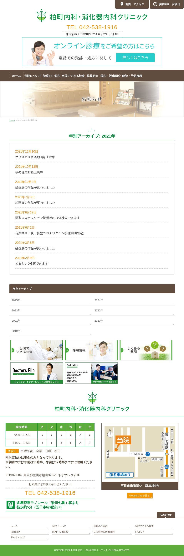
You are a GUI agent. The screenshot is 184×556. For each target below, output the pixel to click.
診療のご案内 (101, 526)
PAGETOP (166, 515)
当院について (59, 526)
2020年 (99, 320)
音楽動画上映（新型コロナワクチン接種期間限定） (50, 233)
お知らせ (139, 531)
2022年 (99, 310)
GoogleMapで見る (139, 495)
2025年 (16, 300)
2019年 (16, 330)
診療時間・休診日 (166, 4)
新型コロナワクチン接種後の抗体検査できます (47, 217)
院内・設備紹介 (60, 531)
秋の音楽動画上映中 (29, 172)
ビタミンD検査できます (31, 263)
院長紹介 (15, 531)
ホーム (14, 526)
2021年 (16, 320)
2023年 (16, 310)
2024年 (99, 300)
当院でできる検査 (144, 526)
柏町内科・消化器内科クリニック (90, 550)
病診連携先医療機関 (104, 531)
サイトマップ (18, 537)
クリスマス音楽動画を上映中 (35, 157)
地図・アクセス (132, 4)
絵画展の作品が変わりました (35, 187)
